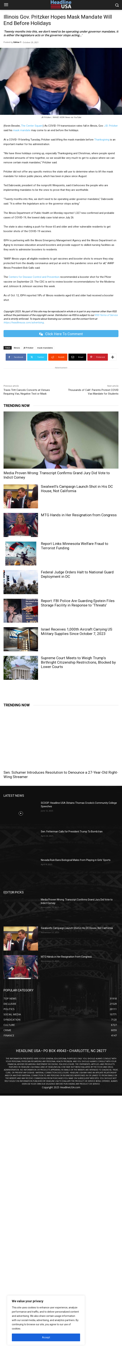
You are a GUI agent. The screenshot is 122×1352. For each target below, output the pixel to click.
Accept (46, 1337)
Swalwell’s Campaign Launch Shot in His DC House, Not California (77, 488)
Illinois (17, 347)
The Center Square (32, 125)
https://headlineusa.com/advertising (24, 322)
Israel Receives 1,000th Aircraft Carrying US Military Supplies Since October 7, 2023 (76, 631)
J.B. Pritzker (111, 125)
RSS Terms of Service (106, 315)
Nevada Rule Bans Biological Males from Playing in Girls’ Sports (76, 860)
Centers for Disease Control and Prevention (34, 277)
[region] (46, 1320)
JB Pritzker (29, 347)
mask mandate (21, 130)
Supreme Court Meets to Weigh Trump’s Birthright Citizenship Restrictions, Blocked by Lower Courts (78, 662)
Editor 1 (17, 42)
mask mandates (45, 347)
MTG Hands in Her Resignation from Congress (79, 515)
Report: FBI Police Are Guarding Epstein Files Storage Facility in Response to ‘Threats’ (78, 603)
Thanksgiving (101, 139)
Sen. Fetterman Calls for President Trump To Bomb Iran (72, 831)
